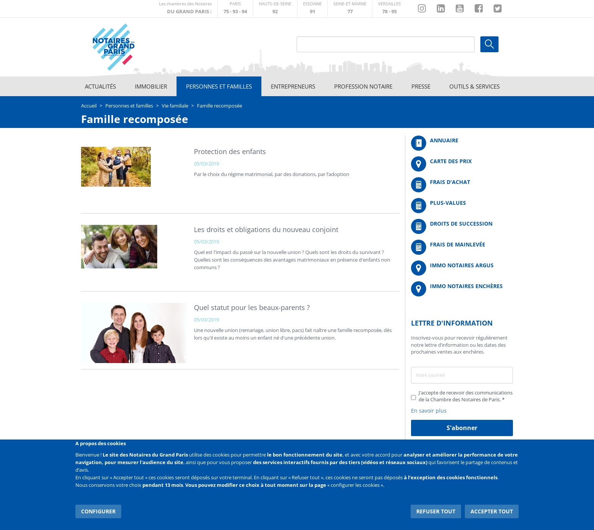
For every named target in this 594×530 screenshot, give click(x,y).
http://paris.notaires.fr (235, 8)
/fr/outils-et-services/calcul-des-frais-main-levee (462, 247)
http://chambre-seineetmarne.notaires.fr (350, 8)
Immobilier (151, 86)
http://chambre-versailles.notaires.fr (389, 8)
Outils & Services (474, 86)
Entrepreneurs (293, 86)
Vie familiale (175, 105)
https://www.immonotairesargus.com (462, 268)
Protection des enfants (230, 151)
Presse (420, 86)
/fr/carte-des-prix (462, 163)
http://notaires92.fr (275, 8)
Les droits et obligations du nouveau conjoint (266, 229)
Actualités (100, 86)
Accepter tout (492, 510)
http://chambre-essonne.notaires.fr (312, 8)
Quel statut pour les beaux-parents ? (252, 307)
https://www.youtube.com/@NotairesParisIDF (460, 9)
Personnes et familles (219, 86)
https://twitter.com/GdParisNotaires (498, 9)
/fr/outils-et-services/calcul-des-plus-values (462, 205)
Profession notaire (363, 86)
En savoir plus (429, 410)
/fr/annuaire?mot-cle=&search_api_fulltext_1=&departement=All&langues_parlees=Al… (462, 143)
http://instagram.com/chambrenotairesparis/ (422, 9)
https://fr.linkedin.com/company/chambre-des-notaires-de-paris (441, 9)
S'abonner (462, 428)
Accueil (89, 105)
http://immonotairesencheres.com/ (462, 288)
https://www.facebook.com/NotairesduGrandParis (479, 9)
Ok (489, 44)
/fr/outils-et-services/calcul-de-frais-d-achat (462, 184)
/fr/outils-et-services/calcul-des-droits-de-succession (462, 226)
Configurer (98, 510)
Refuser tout (435, 510)
